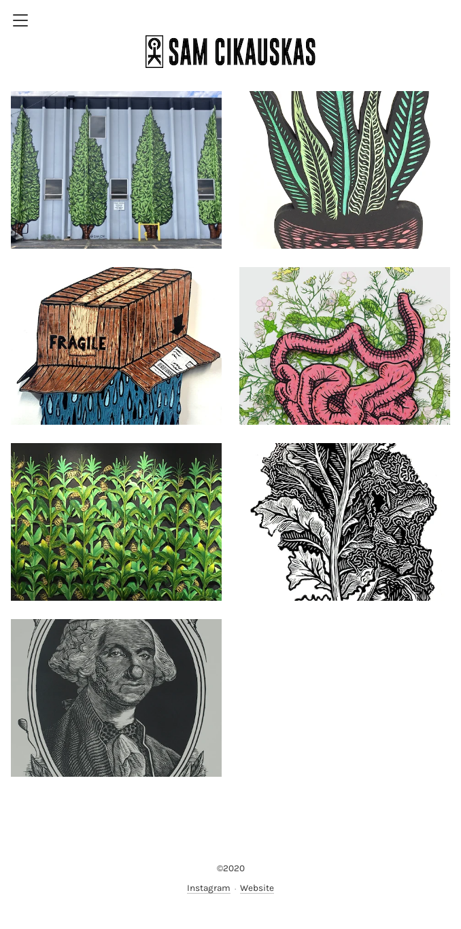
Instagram (208, 888)
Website (257, 888)
